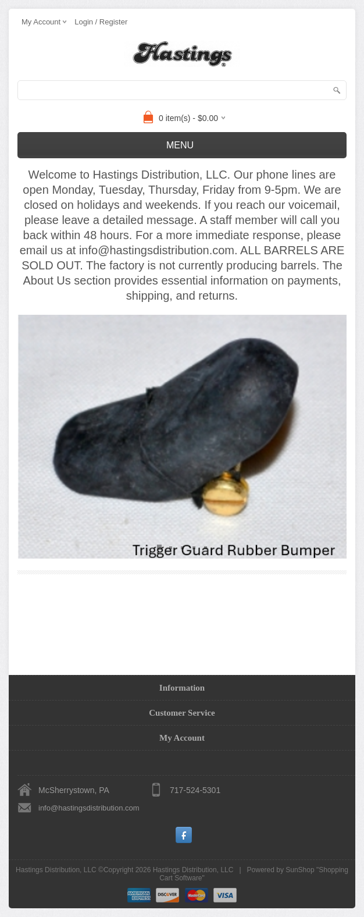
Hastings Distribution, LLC (193, 870)
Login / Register (100, 21)
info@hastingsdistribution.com (89, 808)
